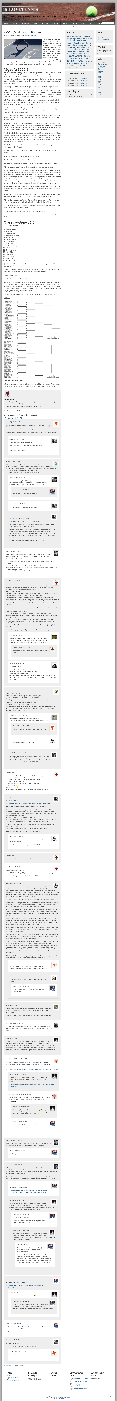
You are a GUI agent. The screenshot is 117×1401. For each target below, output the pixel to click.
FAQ (29, 26)
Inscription (36, 26)
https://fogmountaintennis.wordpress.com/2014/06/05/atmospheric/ (28, 845)
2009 (99, 96)
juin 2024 (100, 69)
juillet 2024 (101, 68)
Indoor (68, 45)
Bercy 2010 (69, 38)
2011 (99, 92)
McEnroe (85, 45)
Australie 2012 (83, 36)
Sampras (69, 58)
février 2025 (101, 66)
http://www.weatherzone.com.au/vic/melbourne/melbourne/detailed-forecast (28, 803)
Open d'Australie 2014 (83, 51)
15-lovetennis (58, 1396)
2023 (99, 72)
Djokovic (71, 40)
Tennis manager (84, 58)
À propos (9, 26)
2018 (99, 81)
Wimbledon (72, 67)
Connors (74, 38)
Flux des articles (104, 37)
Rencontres (55, 23)
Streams (45, 26)
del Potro (90, 38)
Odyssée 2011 (70, 49)
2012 (99, 91)
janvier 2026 (101, 63)
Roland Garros (74, 56)
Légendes (45, 23)
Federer (80, 40)
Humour (81, 43)
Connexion (101, 36)
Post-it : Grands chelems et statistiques (63, 26)
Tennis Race (101, 23)
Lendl (77, 45)
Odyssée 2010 (86, 47)
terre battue (86, 61)
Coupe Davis (82, 38)
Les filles (74, 23)
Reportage (74, 53)
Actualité (14, 23)
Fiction (87, 41)
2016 (99, 84)
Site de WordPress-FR (104, 41)
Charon (20, 670)
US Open (84, 63)
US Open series (82, 65)
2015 (99, 86)
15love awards (70, 36)
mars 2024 (101, 71)
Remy (7, 35)
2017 (99, 82)
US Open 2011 (73, 65)
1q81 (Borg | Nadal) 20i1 (81, 77)
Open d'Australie (11, 410)
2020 (99, 77)
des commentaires (104, 39)
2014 (99, 87)
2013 (99, 89)
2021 (99, 76)
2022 (99, 74)
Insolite (65, 23)
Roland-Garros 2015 (84, 53)
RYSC (36, 35)
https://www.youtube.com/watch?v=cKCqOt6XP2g (24, 521)
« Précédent (8, 418)
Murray (72, 47)
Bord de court (26, 23)
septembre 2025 (102, 64)
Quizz (82, 23)
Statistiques (76, 58)
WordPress (61, 1398)
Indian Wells (88, 43)
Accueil (6, 23)
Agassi (76, 36)
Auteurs (17, 26)
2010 (99, 94)
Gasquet (69, 43)
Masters (81, 45)
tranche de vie (75, 63)
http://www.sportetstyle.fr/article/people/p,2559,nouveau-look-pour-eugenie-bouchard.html (32, 1069)
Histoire (36, 23)
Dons (23, 26)
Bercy (88, 36)
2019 (99, 79)
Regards (91, 23)
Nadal (80, 47)
